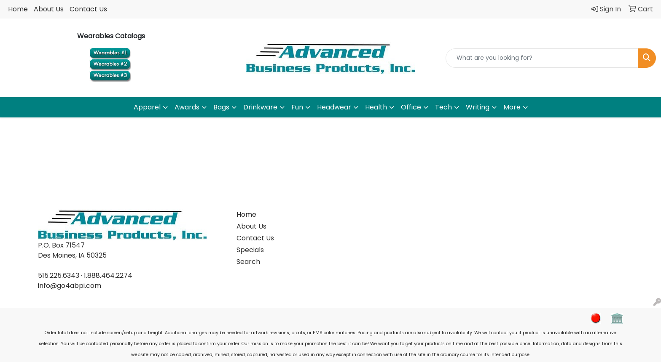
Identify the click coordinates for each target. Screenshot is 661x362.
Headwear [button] (334, 107)
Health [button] (376, 107)
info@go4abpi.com (69, 285)
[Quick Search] (542, 58)
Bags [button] (221, 107)
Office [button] (411, 107)
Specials (250, 250)
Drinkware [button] (260, 107)
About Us (49, 9)
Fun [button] (297, 107)
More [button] (512, 107)
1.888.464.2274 (108, 275)
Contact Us (88, 9)
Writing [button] (477, 107)
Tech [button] (443, 107)
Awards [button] (187, 107)
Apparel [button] (147, 107)
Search (248, 261)
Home (18, 9)
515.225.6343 (58, 275)
